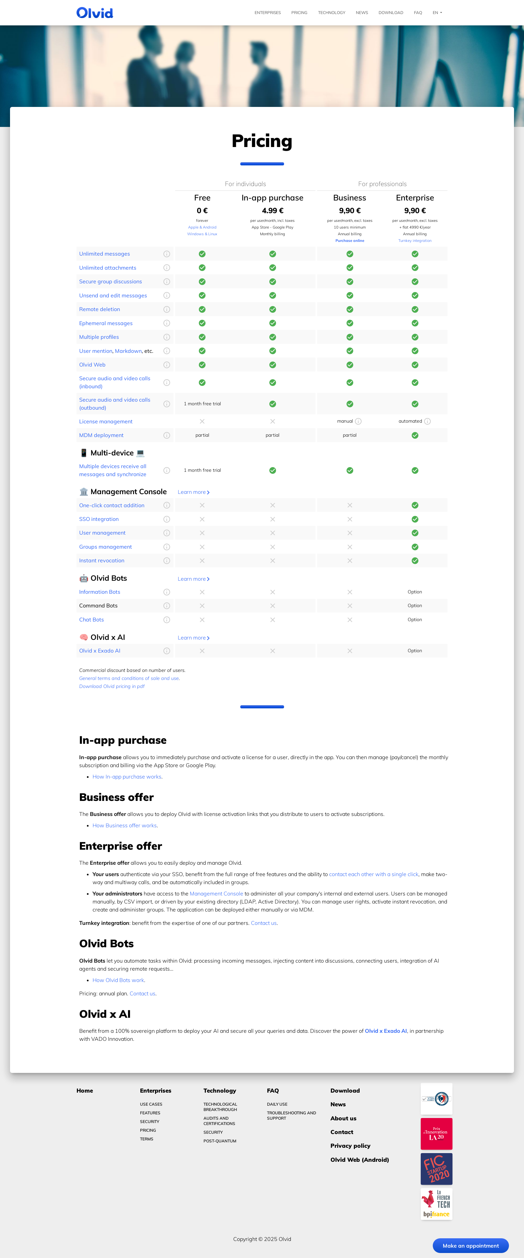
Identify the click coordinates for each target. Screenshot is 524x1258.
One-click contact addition (111, 505)
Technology (331, 12)
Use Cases (151, 1104)
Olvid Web (92, 364)
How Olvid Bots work (118, 980)
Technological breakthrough (220, 1107)
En (437, 12)
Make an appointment (471, 1245)
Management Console (216, 893)
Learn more (195, 491)
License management (106, 421)
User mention (95, 350)
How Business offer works (125, 825)
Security (149, 1121)
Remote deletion (99, 309)
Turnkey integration (414, 240)
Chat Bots (91, 619)
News (362, 12)
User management (102, 532)
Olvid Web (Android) (360, 1159)
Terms (146, 1138)
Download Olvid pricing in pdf (112, 686)
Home (85, 1090)
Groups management (105, 546)
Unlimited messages (104, 253)
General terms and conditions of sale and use (129, 678)
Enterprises (268, 12)
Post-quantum (220, 1140)
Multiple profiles (99, 336)
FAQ (418, 12)
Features (150, 1112)
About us (344, 1118)
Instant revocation (101, 560)
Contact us (264, 923)
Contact (342, 1131)
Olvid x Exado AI (99, 650)
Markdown (128, 350)
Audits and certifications (219, 1121)
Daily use (277, 1104)
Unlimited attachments (107, 267)
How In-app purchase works (127, 776)
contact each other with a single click (373, 874)
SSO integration (99, 519)
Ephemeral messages (106, 323)
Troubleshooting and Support (291, 1115)
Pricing (299, 12)
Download (391, 12)
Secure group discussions (110, 281)
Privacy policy (351, 1145)
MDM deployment (101, 435)
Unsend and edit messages (113, 295)
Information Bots (99, 591)
